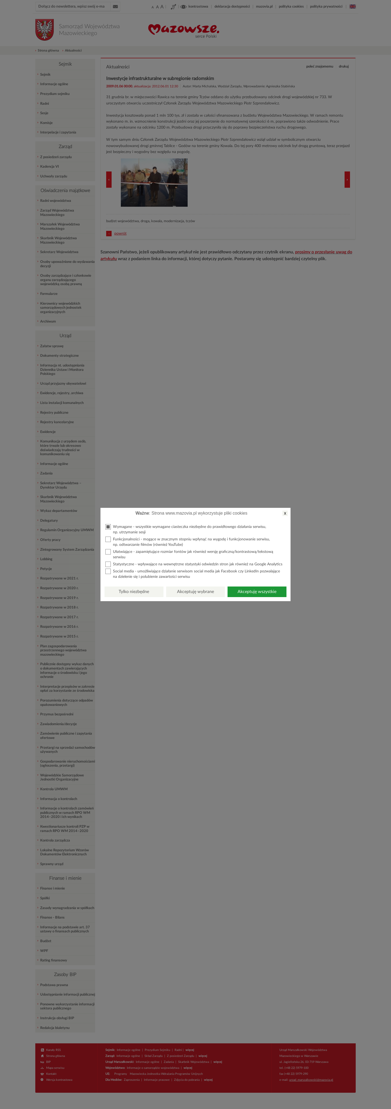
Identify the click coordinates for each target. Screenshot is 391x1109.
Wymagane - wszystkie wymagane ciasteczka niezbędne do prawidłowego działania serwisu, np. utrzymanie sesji (185, 529)
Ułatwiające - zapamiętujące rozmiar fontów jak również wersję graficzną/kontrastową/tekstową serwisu (189, 554)
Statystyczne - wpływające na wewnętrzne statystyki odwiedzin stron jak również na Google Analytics (193, 564)
